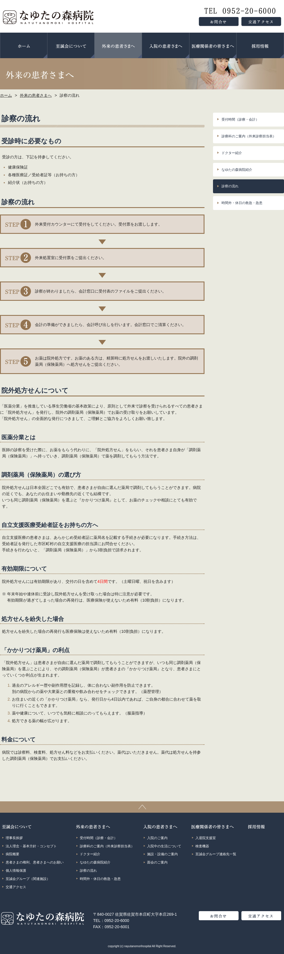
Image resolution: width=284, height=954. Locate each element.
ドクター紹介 (232, 153)
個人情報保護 (16, 871)
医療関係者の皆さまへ (213, 45)
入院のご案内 (157, 838)
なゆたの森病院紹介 (237, 170)
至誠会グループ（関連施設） (28, 879)
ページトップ (142, 807)
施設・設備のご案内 (162, 854)
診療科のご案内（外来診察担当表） (249, 136)
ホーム (23, 45)
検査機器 (202, 846)
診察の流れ (230, 186)
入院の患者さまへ (165, 45)
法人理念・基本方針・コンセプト (31, 846)
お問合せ (219, 915)
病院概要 (12, 854)
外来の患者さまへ (118, 45)
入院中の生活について (164, 846)
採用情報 (260, 45)
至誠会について (71, 45)
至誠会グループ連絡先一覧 (215, 854)
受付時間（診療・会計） (240, 119)
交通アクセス (16, 887)
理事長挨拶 (14, 838)
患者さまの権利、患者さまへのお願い (35, 862)
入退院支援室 (205, 838)
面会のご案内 (157, 862)
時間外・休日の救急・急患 (242, 203)
